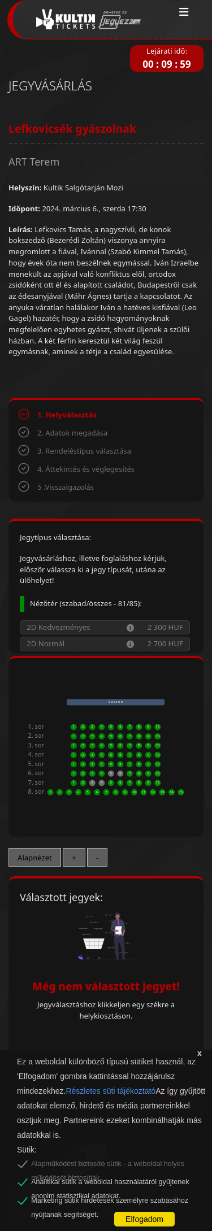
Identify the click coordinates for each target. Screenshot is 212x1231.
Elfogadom (144, 1219)
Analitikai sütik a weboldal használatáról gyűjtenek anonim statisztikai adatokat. (110, 1183)
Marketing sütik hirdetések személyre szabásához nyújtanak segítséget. (109, 1202)
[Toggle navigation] (184, 12)
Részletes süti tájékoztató (110, 1090)
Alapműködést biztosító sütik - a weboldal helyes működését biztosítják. (107, 1165)
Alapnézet (35, 857)
